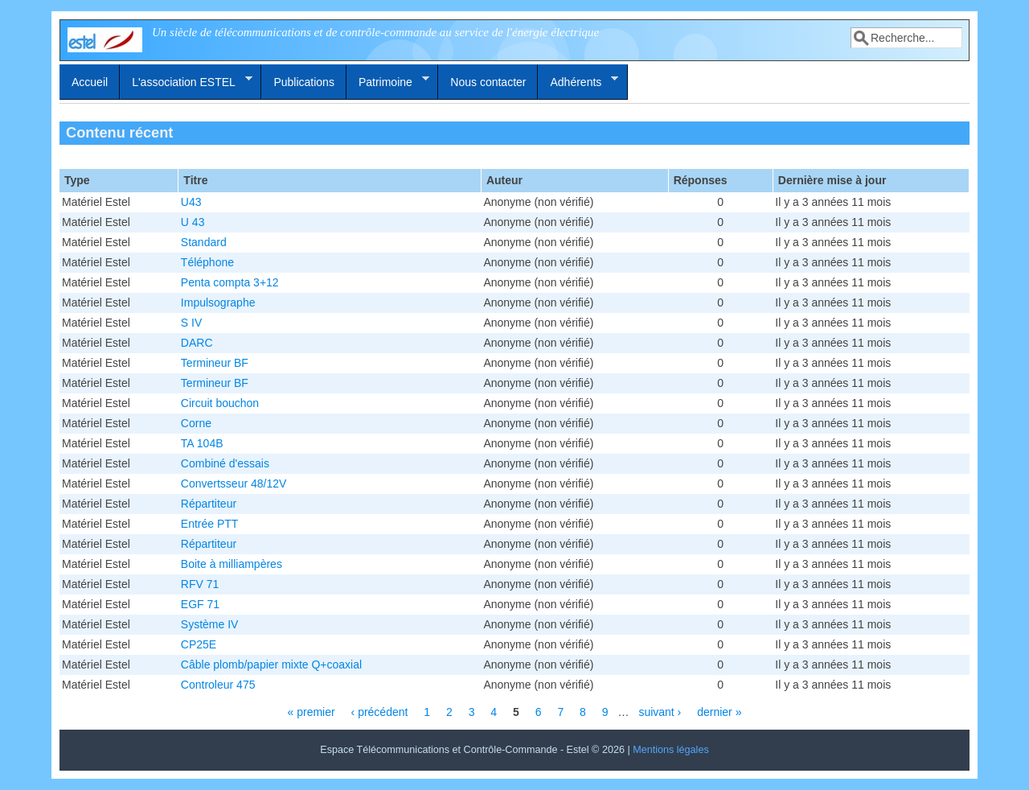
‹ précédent (379, 712)
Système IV (210, 624)
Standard (204, 242)
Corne (196, 423)
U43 (191, 201)
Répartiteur (208, 503)
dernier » (719, 712)
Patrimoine (387, 81)
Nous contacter (488, 82)
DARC (197, 342)
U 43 (193, 222)
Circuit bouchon (220, 403)
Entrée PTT (210, 523)
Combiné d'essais (225, 463)
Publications (303, 82)
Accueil (90, 82)
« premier (311, 712)
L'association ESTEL (186, 81)
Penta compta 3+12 (230, 282)
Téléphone (207, 262)
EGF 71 (200, 604)
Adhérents (578, 81)
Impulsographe (218, 302)
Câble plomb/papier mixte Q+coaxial (271, 664)
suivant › (659, 712)
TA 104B (202, 443)
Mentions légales (671, 749)
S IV (191, 322)
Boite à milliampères (231, 564)
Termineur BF (214, 362)
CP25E (198, 644)
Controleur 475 (218, 684)
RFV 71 (200, 584)
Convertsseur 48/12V (234, 483)
